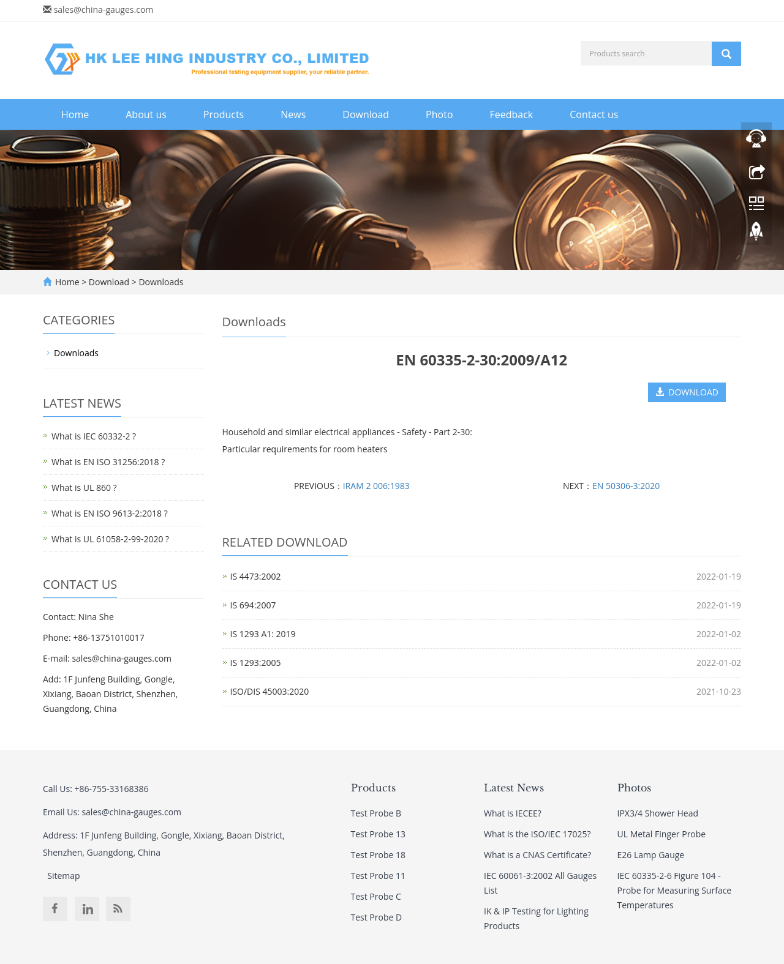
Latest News (514, 788)
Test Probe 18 (378, 855)
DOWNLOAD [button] (686, 392)
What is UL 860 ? (84, 487)
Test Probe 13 (378, 834)
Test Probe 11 (378, 875)
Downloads (160, 282)
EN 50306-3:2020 (626, 485)
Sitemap (63, 875)
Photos (634, 788)
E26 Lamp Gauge (651, 855)
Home (75, 114)
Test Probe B (376, 813)
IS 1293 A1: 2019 (263, 634)
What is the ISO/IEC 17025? (537, 834)
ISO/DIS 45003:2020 (269, 691)
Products (223, 114)
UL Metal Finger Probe (661, 834)
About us (146, 114)
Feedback (511, 114)
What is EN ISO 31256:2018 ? (108, 462)
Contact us (594, 114)
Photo (439, 114)
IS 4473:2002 (255, 576)
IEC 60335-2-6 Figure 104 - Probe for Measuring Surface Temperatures (674, 890)
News (293, 114)
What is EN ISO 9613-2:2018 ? (109, 513)
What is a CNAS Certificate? (537, 855)
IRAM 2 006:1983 (376, 485)
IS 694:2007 (253, 605)
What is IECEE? (512, 813)
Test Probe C (376, 896)
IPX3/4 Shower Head (657, 813)
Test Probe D (376, 917)
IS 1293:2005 (255, 662)
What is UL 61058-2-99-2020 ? (110, 539)
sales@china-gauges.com (104, 9)
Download (365, 114)
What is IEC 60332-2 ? (93, 436)
